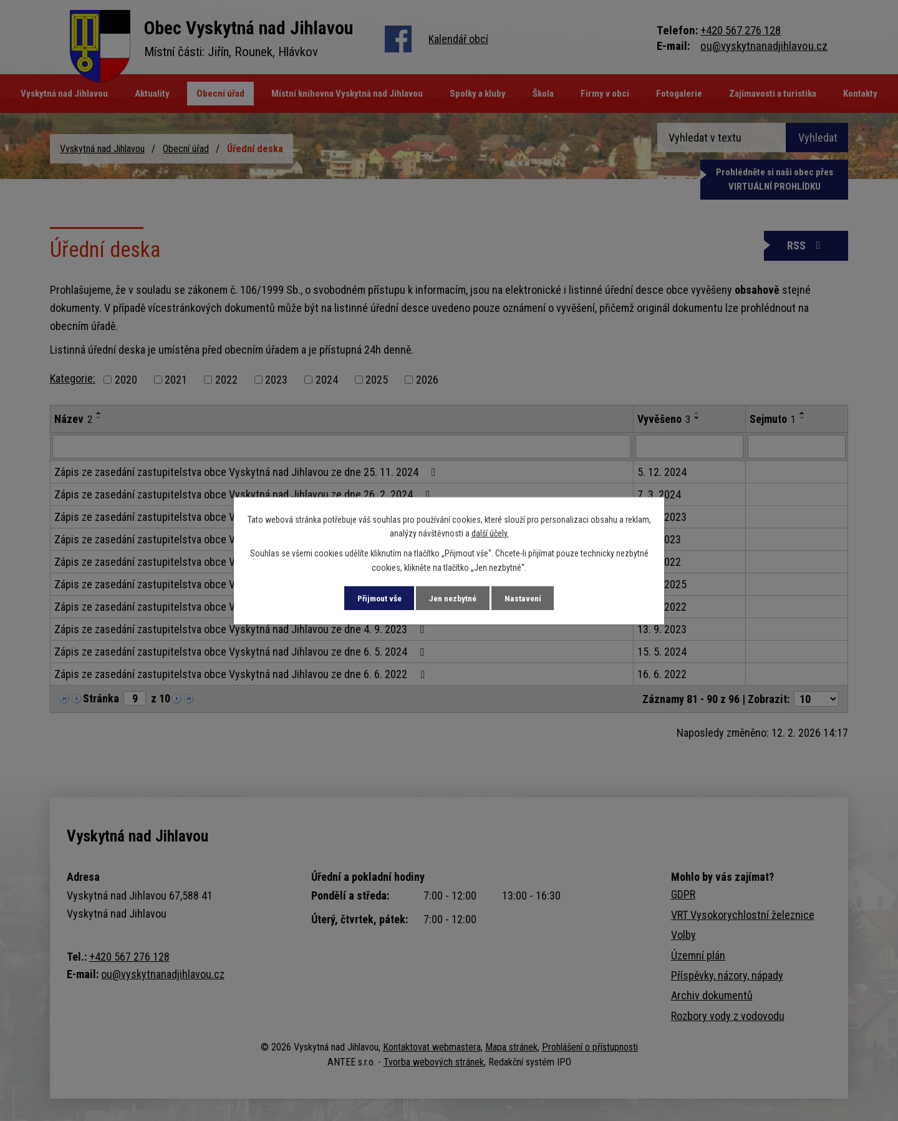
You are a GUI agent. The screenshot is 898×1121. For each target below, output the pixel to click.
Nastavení (529, 598)
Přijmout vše (373, 598)
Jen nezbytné (454, 598)
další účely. (490, 533)
